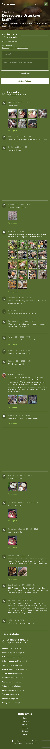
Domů (25, 718)
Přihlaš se (5, 48)
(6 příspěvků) (13, 653)
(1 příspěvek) (12, 649)
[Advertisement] (25, 178)
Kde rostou (25, 721)
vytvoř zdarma (22, 48)
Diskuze (25, 731)
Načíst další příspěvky (11, 634)
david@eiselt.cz (31, 743)
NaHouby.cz (8, 4)
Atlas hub (25, 725)
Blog (25, 734)
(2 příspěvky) (13, 690)
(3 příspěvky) (11, 703)
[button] (41, 4)
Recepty (25, 728)
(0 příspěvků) (14, 661)
